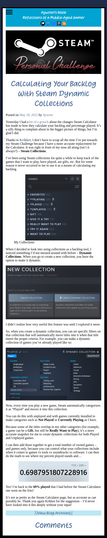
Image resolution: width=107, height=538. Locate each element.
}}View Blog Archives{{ (53, 513)
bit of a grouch (39, 122)
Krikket (25, 140)
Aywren (48, 115)
